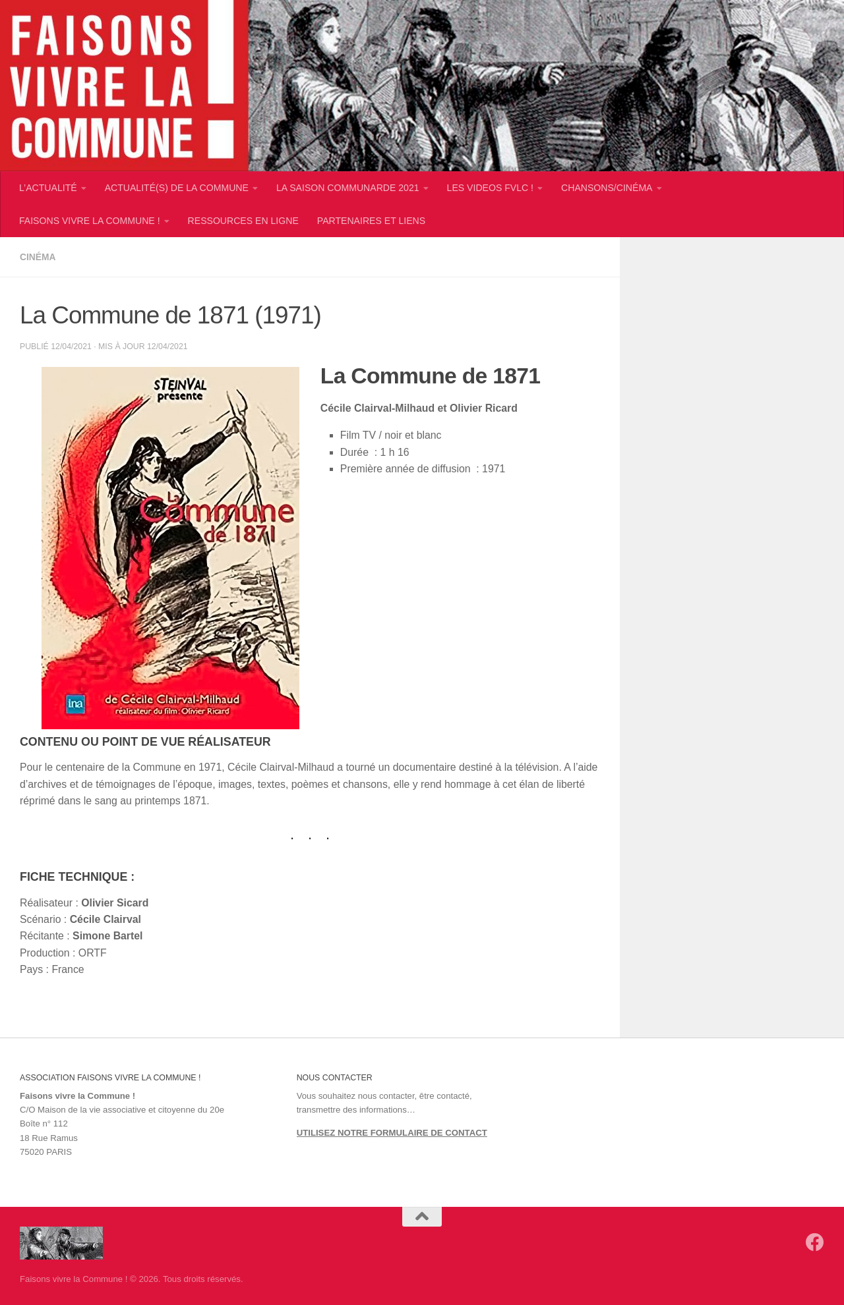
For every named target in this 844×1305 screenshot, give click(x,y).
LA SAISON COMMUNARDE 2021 (347, 187)
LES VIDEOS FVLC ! (490, 187)
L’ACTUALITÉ (48, 187)
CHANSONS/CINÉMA (606, 187)
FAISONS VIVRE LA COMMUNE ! (89, 220)
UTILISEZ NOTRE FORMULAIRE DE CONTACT (392, 1132)
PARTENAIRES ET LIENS (371, 220)
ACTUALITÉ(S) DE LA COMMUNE (177, 187)
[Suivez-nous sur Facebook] (815, 1242)
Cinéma (38, 257)
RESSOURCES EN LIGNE (243, 220)
